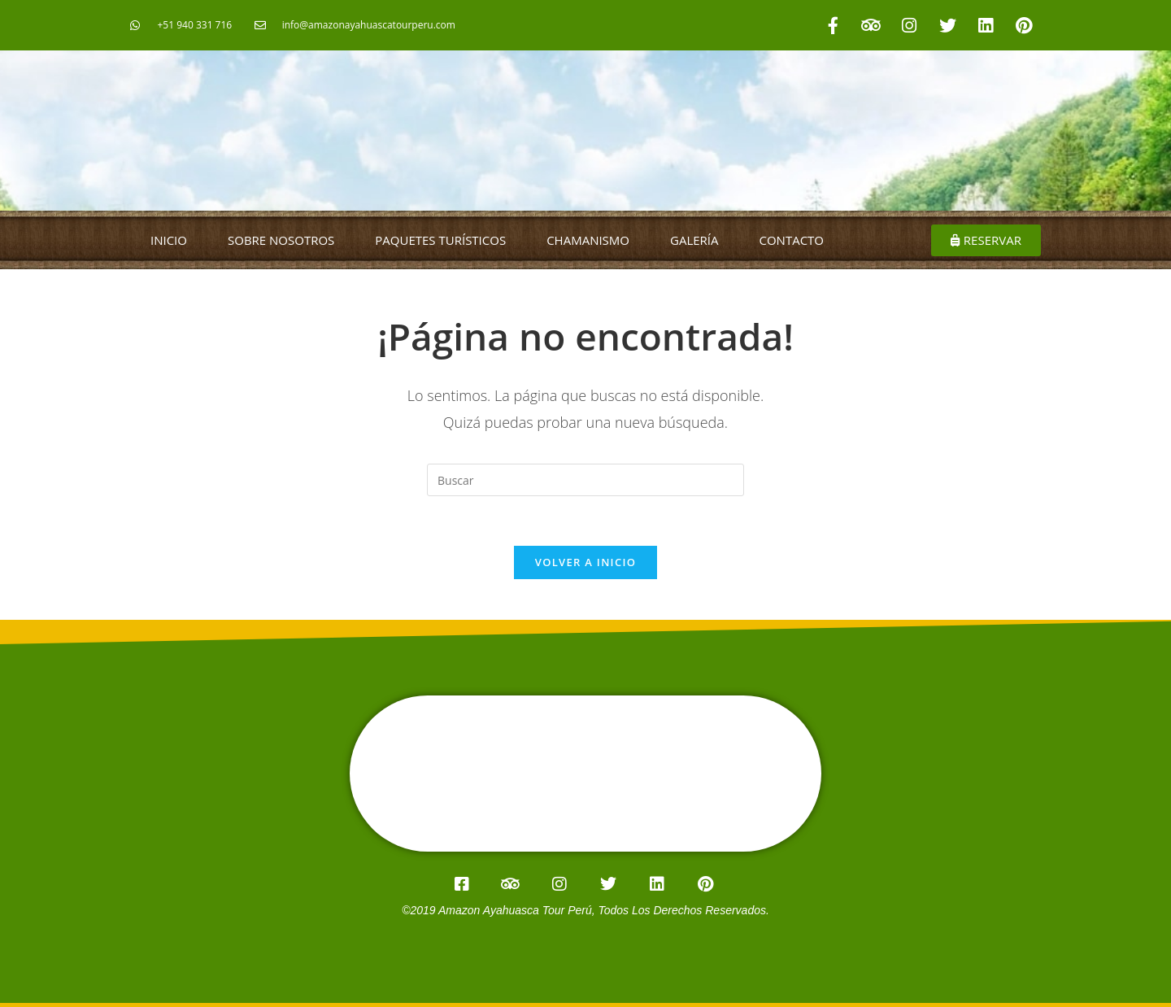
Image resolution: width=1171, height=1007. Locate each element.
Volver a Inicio (585, 562)
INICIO (168, 240)
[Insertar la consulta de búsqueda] (585, 480)
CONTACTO (792, 240)
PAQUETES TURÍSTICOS (440, 240)
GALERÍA (694, 240)
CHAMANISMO (587, 240)
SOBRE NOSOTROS (281, 240)
